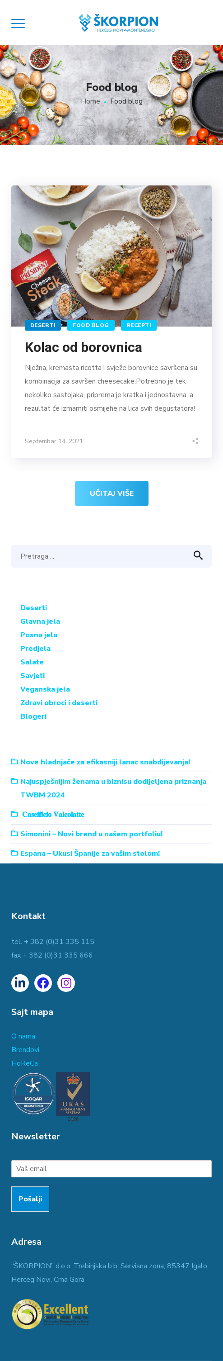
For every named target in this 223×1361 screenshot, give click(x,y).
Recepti (139, 325)
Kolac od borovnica (83, 347)
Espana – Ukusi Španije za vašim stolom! (90, 853)
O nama (23, 1036)
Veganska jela (45, 689)
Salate (32, 662)
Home (90, 101)
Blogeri (33, 716)
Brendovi (25, 1050)
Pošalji (30, 1199)
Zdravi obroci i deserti (59, 703)
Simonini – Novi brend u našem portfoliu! (91, 834)
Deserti (43, 325)
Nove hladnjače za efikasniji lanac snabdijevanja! (105, 762)
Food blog (91, 325)
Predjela (35, 649)
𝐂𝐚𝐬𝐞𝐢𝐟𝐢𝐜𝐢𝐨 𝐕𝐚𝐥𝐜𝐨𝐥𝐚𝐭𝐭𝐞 (53, 815)
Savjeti (32, 676)
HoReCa (24, 1063)
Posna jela (38, 635)
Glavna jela (40, 621)
